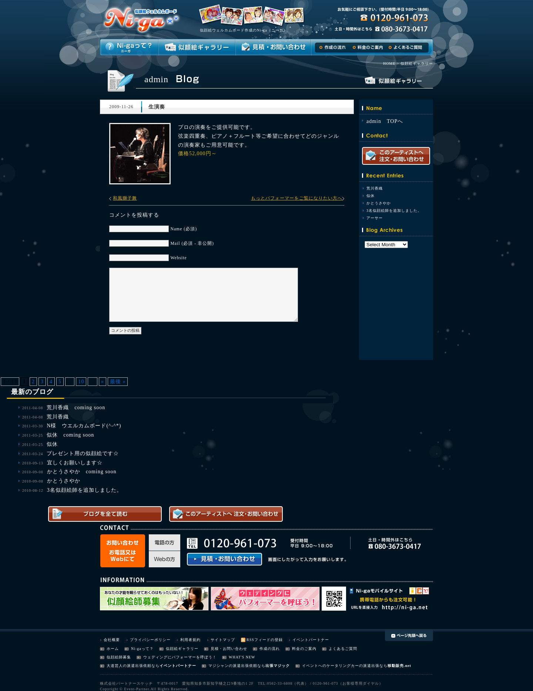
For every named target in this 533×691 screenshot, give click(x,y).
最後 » (118, 381)
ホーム (113, 649)
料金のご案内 (304, 649)
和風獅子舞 (125, 198)
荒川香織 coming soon (76, 407)
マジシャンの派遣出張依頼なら (236, 666)
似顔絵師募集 (119, 657)
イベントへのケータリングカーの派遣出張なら (345, 666)
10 (81, 381)
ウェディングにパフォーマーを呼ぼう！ (180, 657)
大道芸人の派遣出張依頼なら (133, 666)
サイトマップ (223, 640)
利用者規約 (190, 640)
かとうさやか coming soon (82, 471)
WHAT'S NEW (242, 657)
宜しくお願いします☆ (75, 462)
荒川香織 (374, 188)
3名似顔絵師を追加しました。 (394, 210)
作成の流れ (269, 649)
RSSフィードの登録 (265, 640)
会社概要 (112, 640)
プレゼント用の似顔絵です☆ (83, 453)
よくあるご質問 (343, 649)
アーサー (374, 218)
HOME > (391, 63)
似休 (370, 196)
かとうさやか (378, 203)
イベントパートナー (310, 640)
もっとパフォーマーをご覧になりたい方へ (296, 198)
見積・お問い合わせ (229, 649)
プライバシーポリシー (150, 640)
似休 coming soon (70, 435)
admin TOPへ (384, 121)
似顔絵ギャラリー (182, 649)
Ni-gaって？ (142, 649)
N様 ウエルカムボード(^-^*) (84, 425)
